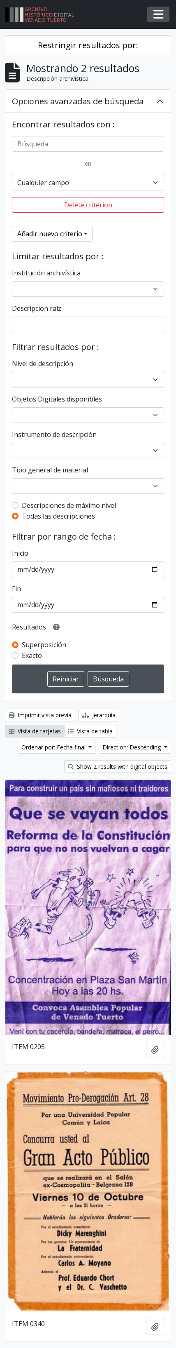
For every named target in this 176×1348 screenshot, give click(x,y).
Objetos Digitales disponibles (57, 399)
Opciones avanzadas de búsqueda (78, 101)
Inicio (20, 553)
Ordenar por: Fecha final (54, 747)
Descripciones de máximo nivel (69, 505)
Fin (16, 588)
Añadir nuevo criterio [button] (49, 233)
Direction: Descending (132, 747)
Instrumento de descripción (54, 434)
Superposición (44, 644)
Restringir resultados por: (88, 45)
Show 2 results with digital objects (117, 766)
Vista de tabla (90, 731)
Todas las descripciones (58, 516)
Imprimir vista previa (40, 715)
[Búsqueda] (88, 144)
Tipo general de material (50, 469)
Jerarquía (99, 715)
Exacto (32, 655)
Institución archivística (46, 272)
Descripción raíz (36, 308)
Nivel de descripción (42, 363)
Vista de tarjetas (35, 731)
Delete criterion (88, 204)
